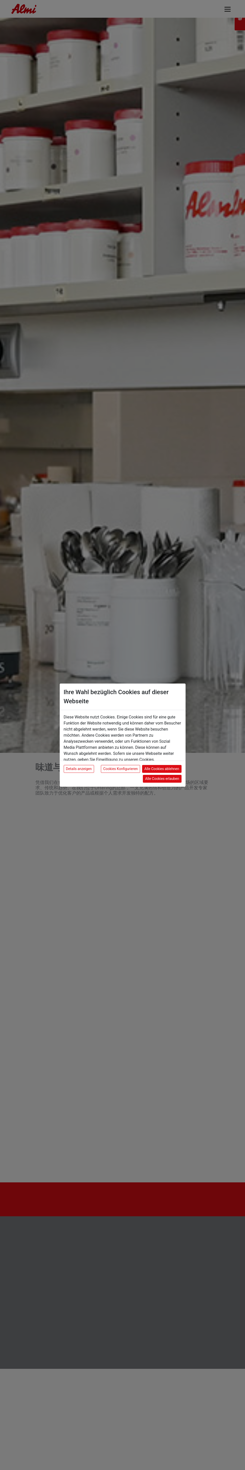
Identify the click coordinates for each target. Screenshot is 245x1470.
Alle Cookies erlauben (162, 779)
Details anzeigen (79, 769)
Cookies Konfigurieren (120, 769)
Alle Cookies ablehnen (161, 769)
